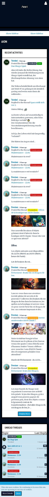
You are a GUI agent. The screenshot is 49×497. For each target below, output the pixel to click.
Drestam (14, 147)
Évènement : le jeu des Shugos (24, 371)
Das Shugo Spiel (18, 66)
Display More (24, 414)
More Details (8, 493)
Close (18, 493)
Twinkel (14, 60)
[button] (3, 3)
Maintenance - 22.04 (20, 153)
